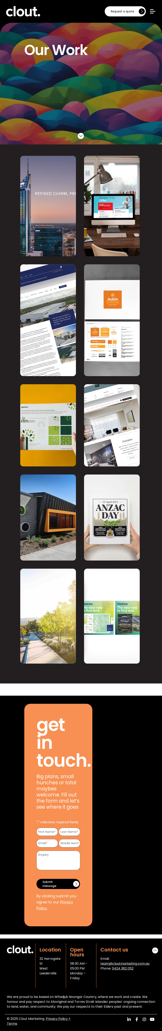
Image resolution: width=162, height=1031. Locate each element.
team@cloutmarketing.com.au (124, 963)
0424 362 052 (122, 968)
